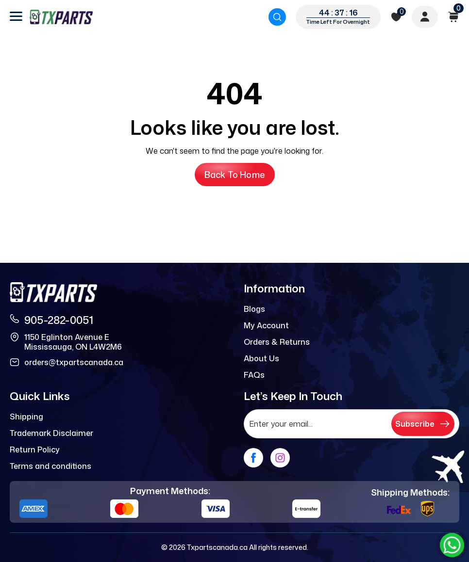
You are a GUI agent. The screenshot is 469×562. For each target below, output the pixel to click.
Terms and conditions (50, 466)
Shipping (26, 416)
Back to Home (234, 174)
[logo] (61, 17)
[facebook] (253, 457)
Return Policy (35, 449)
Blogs (254, 309)
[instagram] (280, 457)
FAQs (254, 375)
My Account (266, 325)
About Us (261, 358)
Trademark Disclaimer (51, 433)
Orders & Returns (277, 342)
